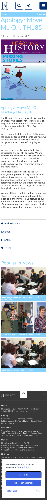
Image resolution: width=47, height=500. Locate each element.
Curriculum (5, 419)
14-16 (20, 443)
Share (6, 240)
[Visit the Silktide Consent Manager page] (38, 491)
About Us (22, 409)
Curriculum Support (9, 431)
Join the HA (6, 411)
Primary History (7, 423)
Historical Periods (29, 458)
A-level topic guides (9, 445)
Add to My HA (10, 223)
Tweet (6, 248)
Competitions (36, 421)
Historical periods (8, 443)
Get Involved (32, 409)
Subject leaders (7, 421)
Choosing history (8, 448)
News (14, 409)
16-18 (26, 443)
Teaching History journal (11, 435)
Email (5, 231)
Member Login (18, 411)
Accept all (23, 475)
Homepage (5, 409)
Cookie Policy (23, 467)
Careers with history (25, 448)
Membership (31, 411)
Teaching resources (30, 435)
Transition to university (28, 445)
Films (16, 450)
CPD (13, 419)
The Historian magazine (11, 458)
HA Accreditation (22, 421)
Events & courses (27, 450)
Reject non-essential (23, 483)
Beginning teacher (24, 419)
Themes (41, 458)
